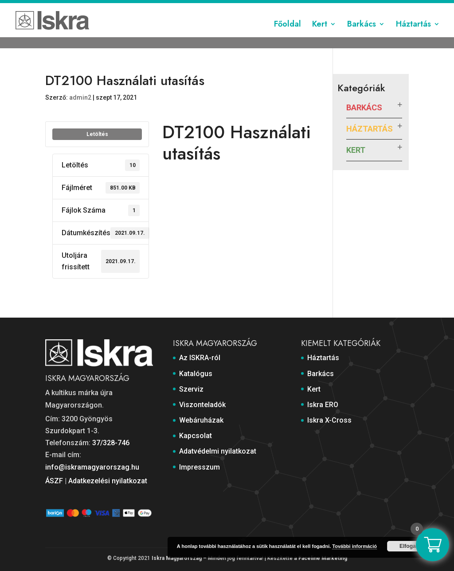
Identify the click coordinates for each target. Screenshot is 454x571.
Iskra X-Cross (329, 420)
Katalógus (115, 7)
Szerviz (147, 7)
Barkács (361, 36)
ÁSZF (54, 481)
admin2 (80, 97)
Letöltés (97, 134)
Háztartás (413, 36)
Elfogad (409, 546)
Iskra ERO (322, 404)
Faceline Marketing (322, 558)
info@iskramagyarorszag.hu (92, 467)
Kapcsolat (276, 7)
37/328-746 (110, 443)
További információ (354, 546)
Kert (319, 36)
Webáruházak (234, 7)
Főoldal (287, 36)
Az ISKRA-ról (75, 7)
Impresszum (391, 7)
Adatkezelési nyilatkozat (107, 481)
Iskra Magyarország (177, 558)
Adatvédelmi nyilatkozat (331, 7)
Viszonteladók (186, 7)
